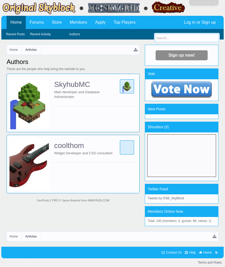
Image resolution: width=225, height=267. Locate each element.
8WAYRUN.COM (98, 200)
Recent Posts (15, 34)
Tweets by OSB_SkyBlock (166, 198)
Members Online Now (165, 211)
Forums (37, 22)
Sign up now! (181, 55)
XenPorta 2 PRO (47, 200)
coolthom (69, 145)
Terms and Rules (210, 262)
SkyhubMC (72, 84)
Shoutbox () (158, 127)
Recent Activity (40, 34)
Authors (74, 34)
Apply (100, 22)
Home (16, 22)
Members (78, 22)
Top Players (125, 22)
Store (57, 22)
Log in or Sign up (204, 2)
